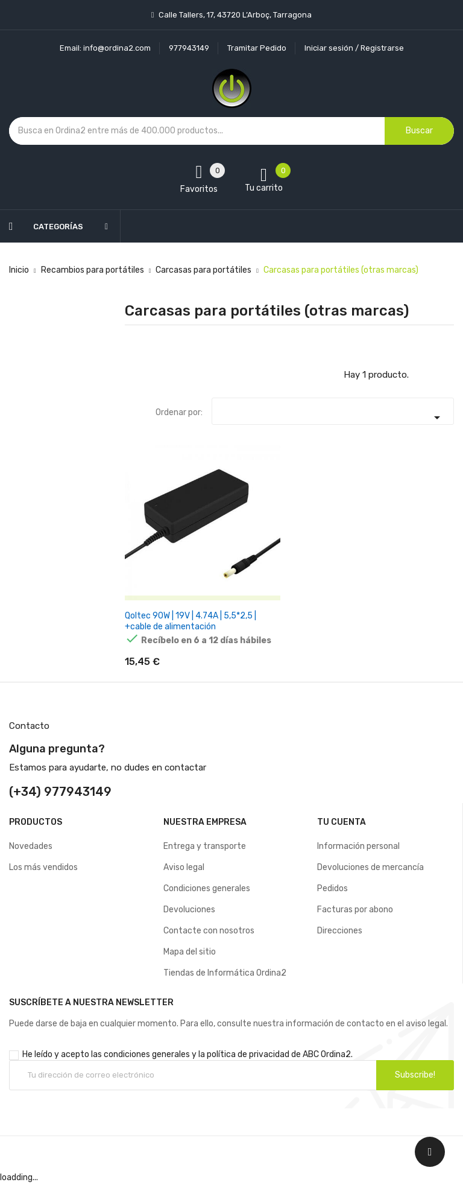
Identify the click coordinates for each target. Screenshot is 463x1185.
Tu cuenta (341, 824)
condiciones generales (147, 1057)
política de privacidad (248, 1057)
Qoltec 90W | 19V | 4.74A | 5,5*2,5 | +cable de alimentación (190, 621)
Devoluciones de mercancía (370, 870)
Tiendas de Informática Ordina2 (224, 975)
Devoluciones (189, 912)
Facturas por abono (355, 912)
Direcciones (339, 933)
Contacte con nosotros (208, 933)
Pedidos (332, 891)
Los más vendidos (43, 870)
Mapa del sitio (189, 954)
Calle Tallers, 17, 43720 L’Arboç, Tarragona (234, 14)
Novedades (30, 848)
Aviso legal (183, 870)
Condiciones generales (206, 891)
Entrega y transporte (204, 848)
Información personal (358, 848)
